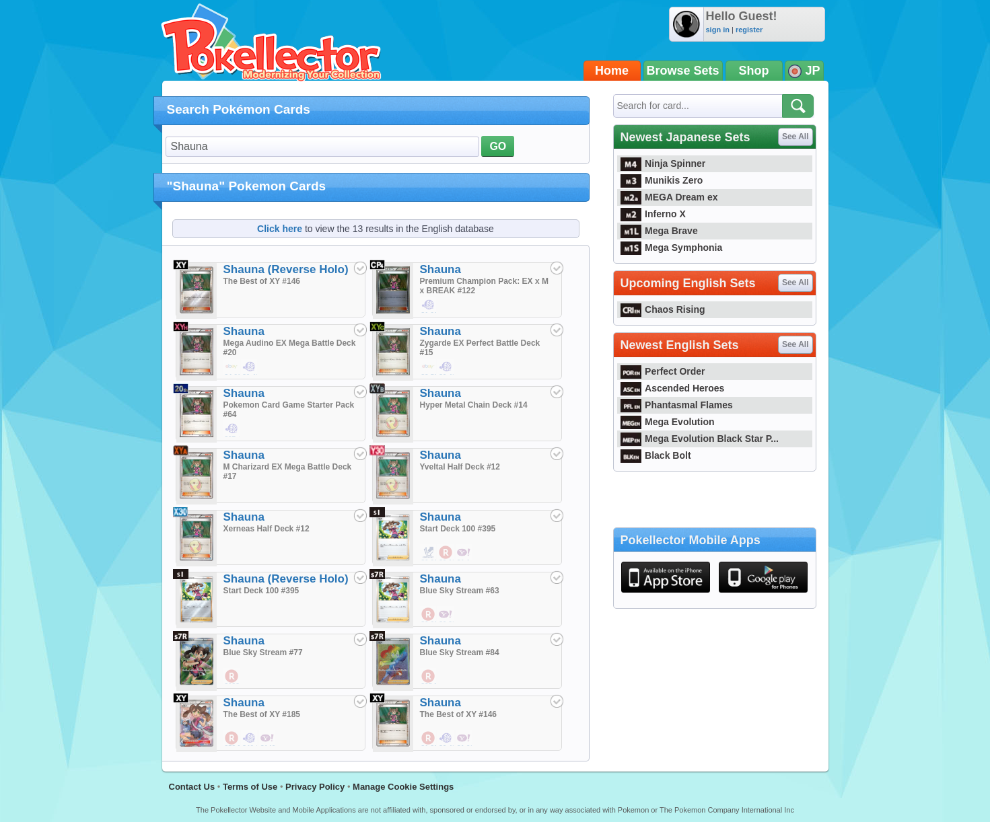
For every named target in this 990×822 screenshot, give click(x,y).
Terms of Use (250, 787)
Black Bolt (656, 455)
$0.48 (249, 367)
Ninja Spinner (663, 163)
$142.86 (267, 738)
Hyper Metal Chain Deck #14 (474, 405)
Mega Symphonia (672, 247)
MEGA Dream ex (669, 197)
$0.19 (446, 553)
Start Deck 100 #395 (458, 528)
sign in (718, 30)
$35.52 (428, 676)
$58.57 (232, 738)
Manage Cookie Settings (403, 787)
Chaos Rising (663, 309)
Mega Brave (659, 230)
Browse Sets (683, 70)
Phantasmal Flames (677, 405)
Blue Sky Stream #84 (459, 652)
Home (612, 70)
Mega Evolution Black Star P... (700, 438)
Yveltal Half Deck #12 (460, 467)
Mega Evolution (668, 421)
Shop (754, 70)
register (749, 30)
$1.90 (428, 305)
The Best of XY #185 (262, 714)
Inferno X (653, 214)
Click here (279, 228)
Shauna (440, 269)
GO (497, 146)
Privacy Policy (315, 787)
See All (795, 136)
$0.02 (428, 553)
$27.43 (232, 429)
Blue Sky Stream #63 (459, 590)
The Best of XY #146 (262, 281)
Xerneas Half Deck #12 (266, 528)
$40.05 (249, 738)
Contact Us (192, 787)
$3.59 (428, 367)
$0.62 (428, 614)
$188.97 (232, 676)
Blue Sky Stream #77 (263, 652)
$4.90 (232, 367)
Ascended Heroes (673, 388)
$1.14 (464, 553)
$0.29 (446, 614)
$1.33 (428, 738)
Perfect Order (663, 371)
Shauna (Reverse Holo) (286, 269)
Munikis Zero (662, 180)
